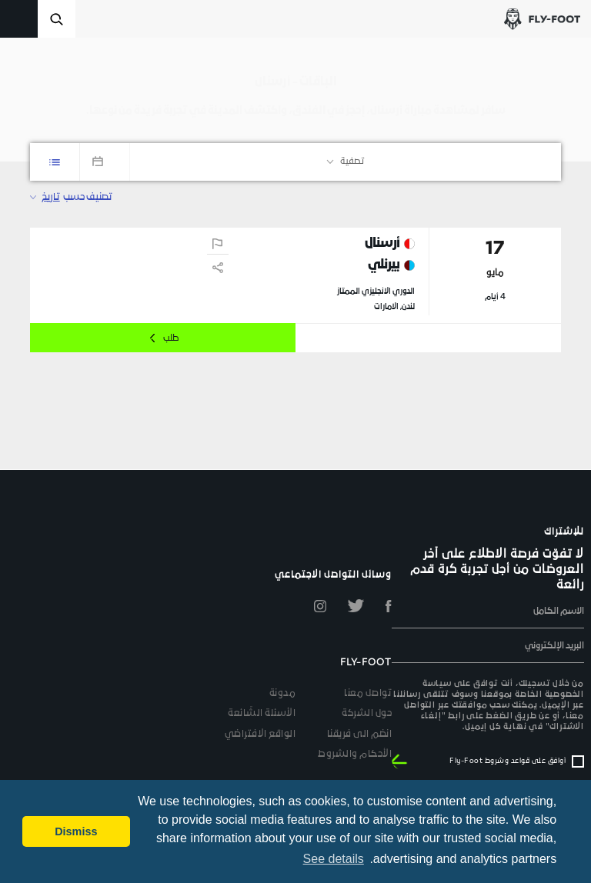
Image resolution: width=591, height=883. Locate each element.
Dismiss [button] (76, 831)
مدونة (282, 694)
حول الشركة (367, 714)
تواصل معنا (368, 694)
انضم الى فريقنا (359, 734)
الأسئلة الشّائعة (262, 714)
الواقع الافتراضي (260, 734)
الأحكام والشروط (355, 754)
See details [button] (333, 858)
